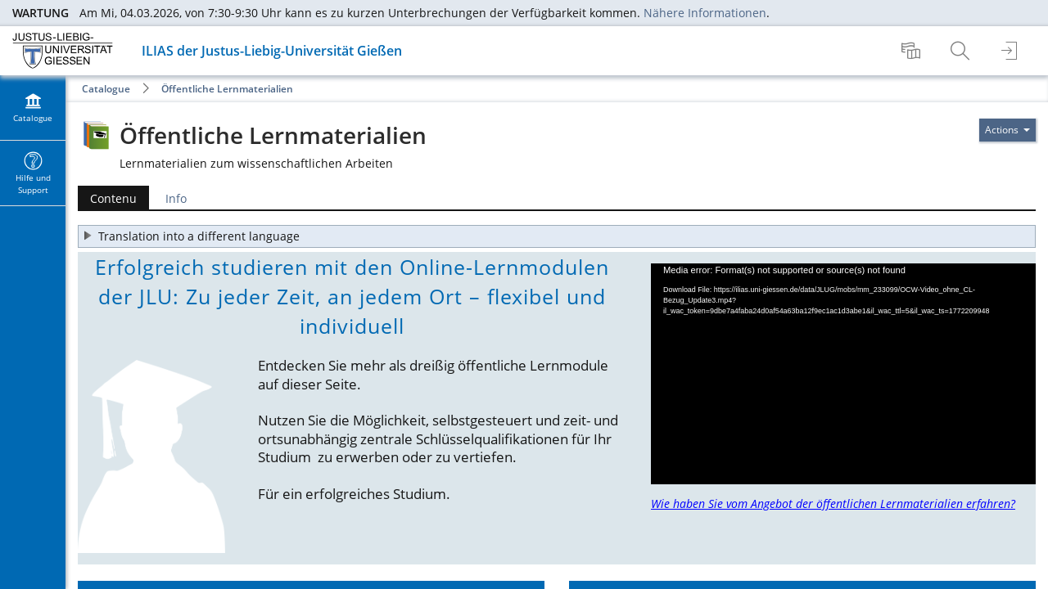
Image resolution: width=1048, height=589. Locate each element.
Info (176, 198)
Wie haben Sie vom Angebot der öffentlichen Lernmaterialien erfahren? (833, 503)
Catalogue (106, 89)
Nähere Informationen (705, 12)
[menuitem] (912, 50)
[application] (843, 373)
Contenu (107, 198)
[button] (557, 236)
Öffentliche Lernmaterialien (227, 89)
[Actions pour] (1007, 130)
